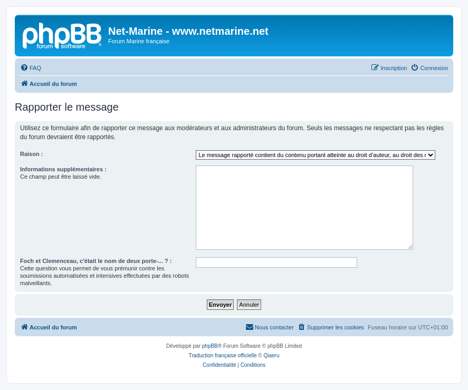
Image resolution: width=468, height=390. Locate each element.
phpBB (210, 346)
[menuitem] (30, 68)
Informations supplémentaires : (63, 169)
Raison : (31, 154)
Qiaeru (271, 355)
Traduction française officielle (223, 355)
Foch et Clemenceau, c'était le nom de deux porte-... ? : (95, 261)
